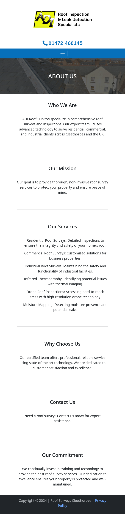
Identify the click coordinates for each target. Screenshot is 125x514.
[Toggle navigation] (63, 53)
